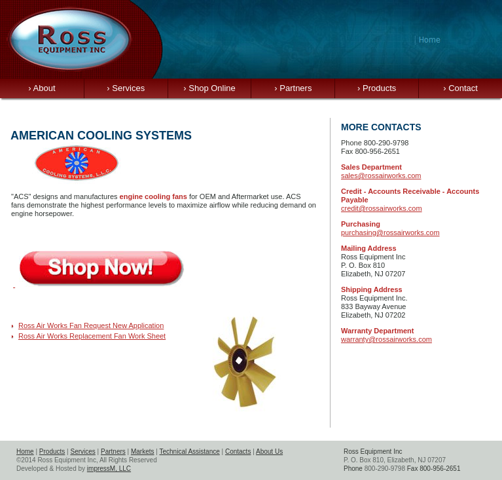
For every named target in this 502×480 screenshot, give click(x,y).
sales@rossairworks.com (381, 175)
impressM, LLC (109, 468)
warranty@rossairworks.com (386, 339)
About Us (269, 451)
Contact (460, 88)
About (41, 88)
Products (376, 88)
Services (126, 88)
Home (25, 451)
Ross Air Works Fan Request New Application (91, 325)
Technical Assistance (189, 451)
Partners (293, 88)
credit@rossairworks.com (381, 208)
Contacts (238, 451)
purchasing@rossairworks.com (390, 232)
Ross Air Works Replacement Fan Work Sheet (92, 336)
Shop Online (209, 88)
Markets (142, 451)
